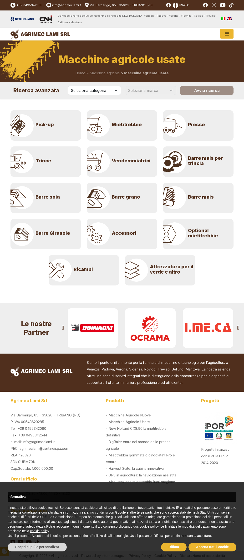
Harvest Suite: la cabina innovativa (136, 468)
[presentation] (63, 328)
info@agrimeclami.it (66, 5)
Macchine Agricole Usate (129, 422)
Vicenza (135, 369)
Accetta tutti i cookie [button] (212, 547)
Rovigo (150, 369)
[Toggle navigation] (227, 34)
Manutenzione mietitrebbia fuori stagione (141, 482)
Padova (108, 369)
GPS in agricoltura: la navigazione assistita (142, 475)
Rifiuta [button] (174, 547)
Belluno (177, 369)
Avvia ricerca (207, 90)
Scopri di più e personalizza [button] (37, 547)
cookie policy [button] (149, 526)
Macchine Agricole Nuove (129, 415)
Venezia (93, 369)
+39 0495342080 (29, 5)
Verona (121, 369)
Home (80, 73)
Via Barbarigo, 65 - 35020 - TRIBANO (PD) (121, 5)
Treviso (164, 369)
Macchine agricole (105, 73)
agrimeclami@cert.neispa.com (44, 448)
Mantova (192, 369)
